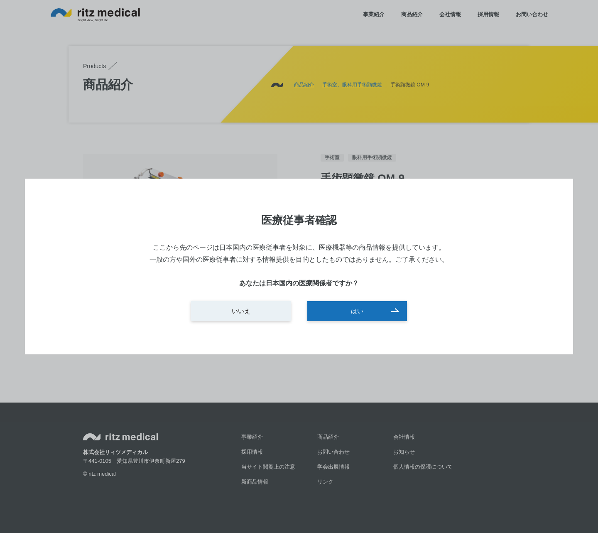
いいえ (241, 310)
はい (357, 310)
